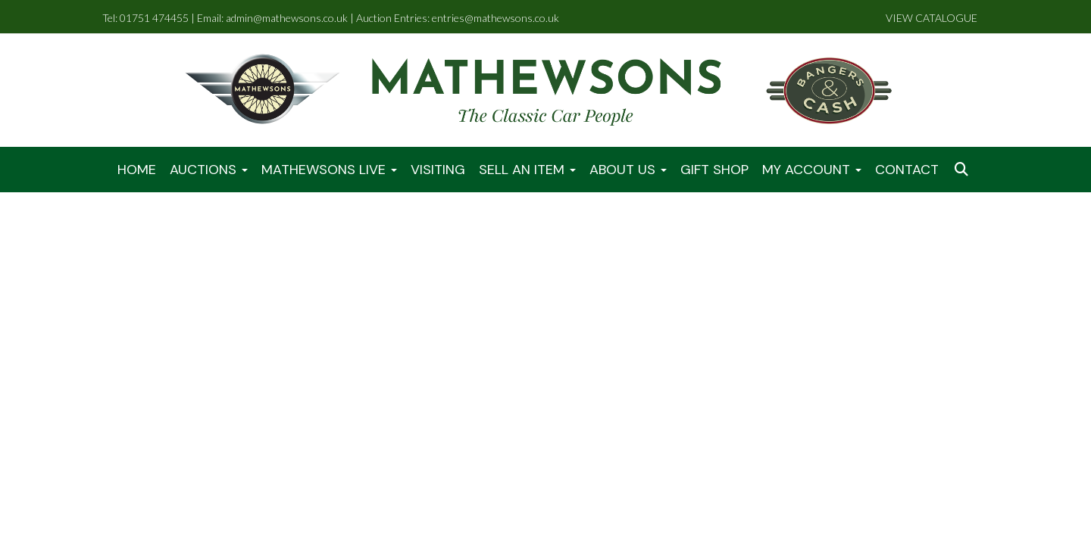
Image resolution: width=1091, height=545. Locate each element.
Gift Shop (714, 169)
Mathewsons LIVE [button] (329, 169)
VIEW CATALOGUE (931, 17)
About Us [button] (628, 169)
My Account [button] (811, 169)
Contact (907, 169)
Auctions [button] (209, 169)
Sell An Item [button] (527, 169)
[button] (963, 170)
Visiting (438, 169)
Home (136, 169)
